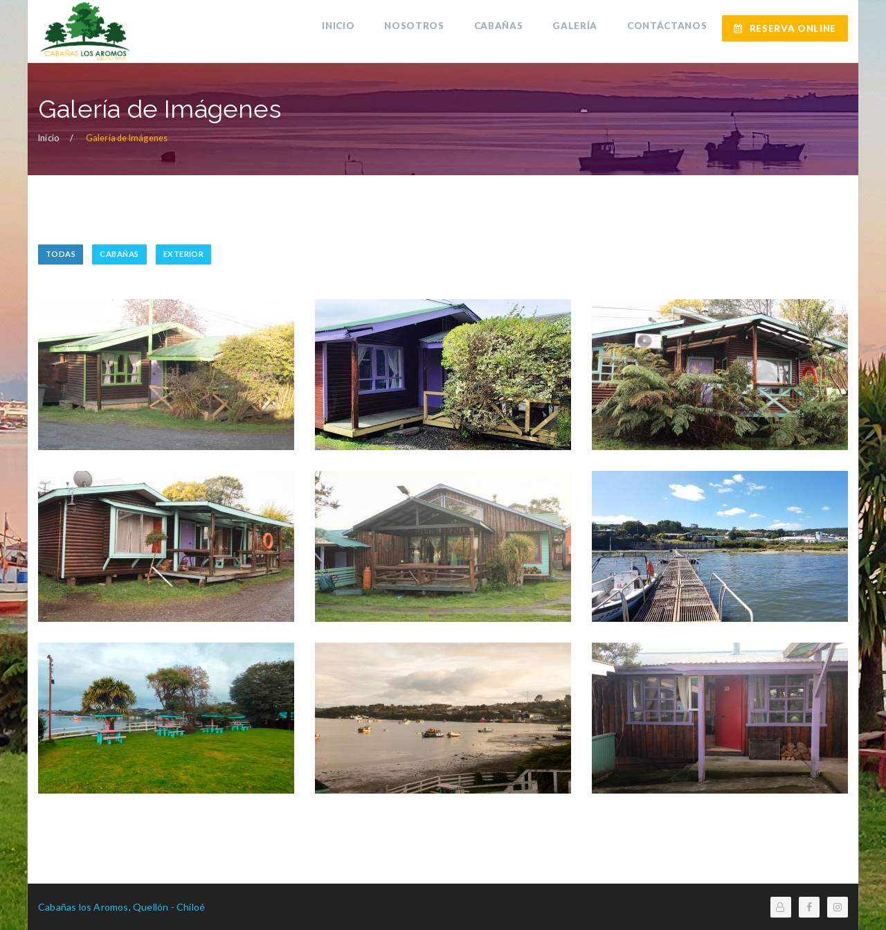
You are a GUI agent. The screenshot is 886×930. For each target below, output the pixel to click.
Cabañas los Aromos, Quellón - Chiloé (121, 907)
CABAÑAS (503, 27)
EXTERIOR (183, 253)
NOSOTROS (421, 27)
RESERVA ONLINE (785, 28)
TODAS (60, 253)
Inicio (48, 138)
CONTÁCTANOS (668, 27)
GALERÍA (578, 27)
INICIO (348, 27)
